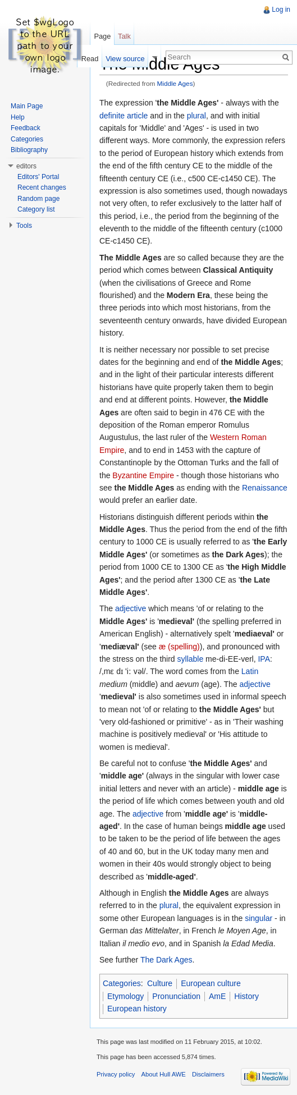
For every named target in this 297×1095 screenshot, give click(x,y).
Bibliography (29, 150)
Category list (36, 209)
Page (102, 36)
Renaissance (264, 487)
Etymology (125, 996)
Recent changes (41, 187)
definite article (123, 115)
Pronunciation (176, 996)
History (246, 996)
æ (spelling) (179, 646)
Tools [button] (24, 226)
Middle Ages (175, 83)
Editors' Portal (38, 177)
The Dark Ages (166, 959)
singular (258, 918)
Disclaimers (208, 1074)
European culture (211, 983)
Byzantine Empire (143, 475)
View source (125, 58)
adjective (130, 608)
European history (137, 1008)
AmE (217, 996)
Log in (281, 9)
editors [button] (26, 166)
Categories (122, 983)
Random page (38, 199)
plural (196, 115)
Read (90, 58)
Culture (159, 983)
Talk (124, 36)
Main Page (27, 106)
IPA (264, 658)
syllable (190, 658)
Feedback (25, 128)
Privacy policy (116, 1074)
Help (18, 117)
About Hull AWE (163, 1074)
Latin (249, 671)
